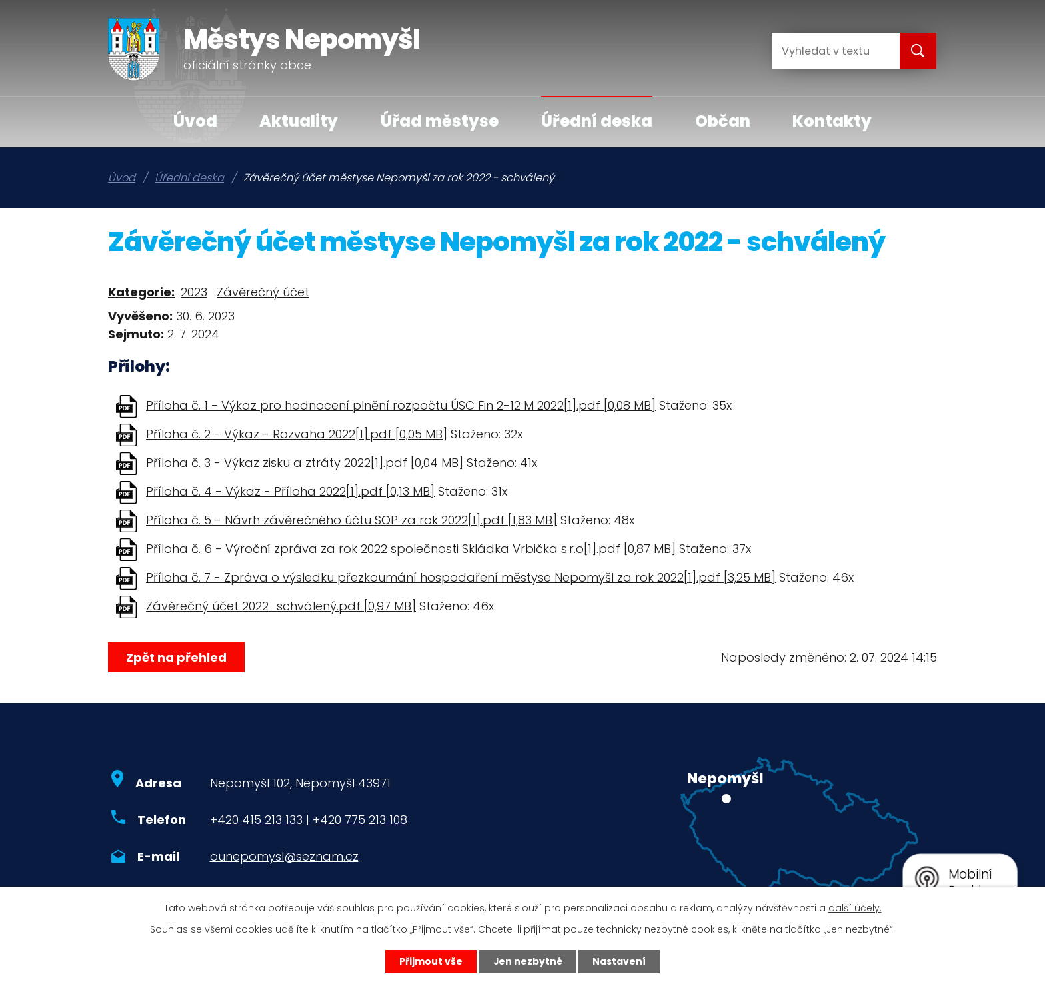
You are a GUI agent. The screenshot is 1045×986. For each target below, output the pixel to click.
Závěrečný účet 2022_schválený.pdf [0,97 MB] (281, 606)
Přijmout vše (430, 961)
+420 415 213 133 (256, 819)
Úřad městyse (440, 121)
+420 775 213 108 (360, 819)
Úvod (195, 121)
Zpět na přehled (176, 657)
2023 (194, 292)
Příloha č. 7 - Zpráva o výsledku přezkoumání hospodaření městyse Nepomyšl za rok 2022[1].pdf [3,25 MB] (461, 577)
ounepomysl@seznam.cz (284, 856)
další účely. (855, 908)
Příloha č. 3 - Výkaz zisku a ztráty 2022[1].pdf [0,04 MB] (304, 462)
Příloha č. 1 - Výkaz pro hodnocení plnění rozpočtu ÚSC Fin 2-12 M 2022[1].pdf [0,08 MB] (401, 405)
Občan (722, 121)
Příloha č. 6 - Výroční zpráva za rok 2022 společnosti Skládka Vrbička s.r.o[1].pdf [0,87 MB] (411, 548)
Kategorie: (141, 292)
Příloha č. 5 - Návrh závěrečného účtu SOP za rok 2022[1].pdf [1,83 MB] (351, 520)
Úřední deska (596, 121)
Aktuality (298, 121)
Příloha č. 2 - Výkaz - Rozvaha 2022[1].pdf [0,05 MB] (296, 434)
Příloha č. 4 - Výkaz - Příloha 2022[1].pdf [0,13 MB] (290, 491)
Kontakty (832, 121)
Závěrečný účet (263, 292)
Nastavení (619, 961)
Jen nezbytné (527, 961)
